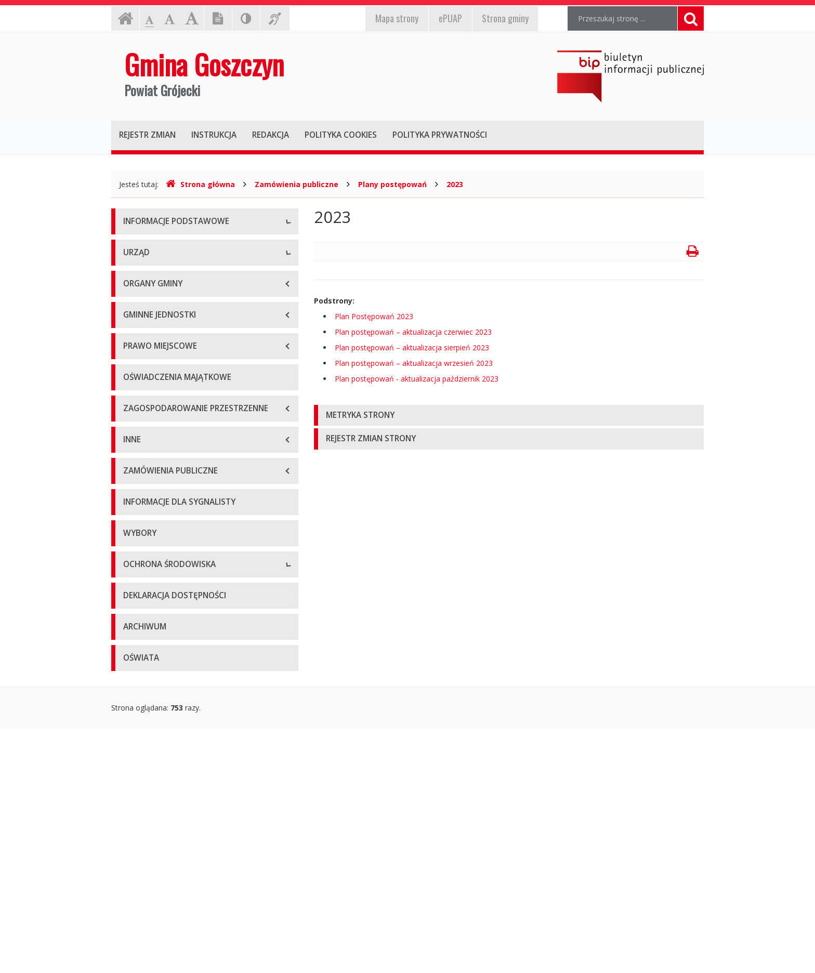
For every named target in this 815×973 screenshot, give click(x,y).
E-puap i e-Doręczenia (160, 316)
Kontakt (136, 293)
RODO (134, 340)
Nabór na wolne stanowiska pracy (180, 464)
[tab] (509, 415)
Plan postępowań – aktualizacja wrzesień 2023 (414, 363)
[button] (509, 415)
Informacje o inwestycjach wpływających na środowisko (197, 805)
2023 (454, 184)
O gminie (138, 246)
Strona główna (200, 184)
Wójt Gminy (143, 394)
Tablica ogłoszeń (152, 441)
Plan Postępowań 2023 (374, 316)
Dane (132, 269)
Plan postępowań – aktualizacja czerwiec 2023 (413, 332)
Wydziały (138, 418)
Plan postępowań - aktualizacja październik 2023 (416, 379)
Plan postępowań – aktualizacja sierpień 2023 (412, 347)
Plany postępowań (392, 184)
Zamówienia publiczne (296, 184)
